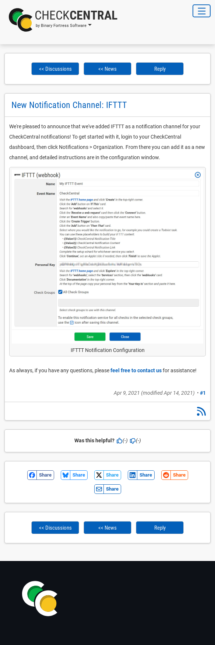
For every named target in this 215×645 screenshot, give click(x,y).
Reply (160, 69)
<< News (107, 69)
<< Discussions (55, 69)
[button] (60, 19)
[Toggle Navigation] (202, 10)
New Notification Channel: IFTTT (69, 105)
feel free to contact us (136, 370)
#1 (203, 393)
